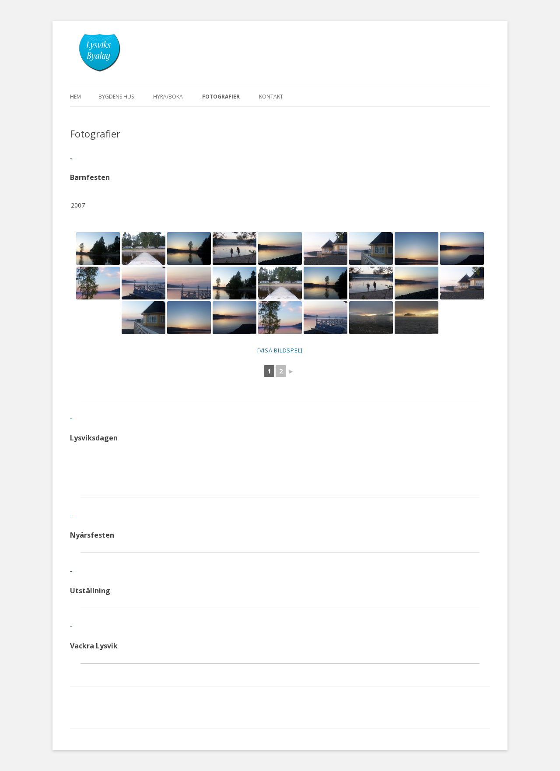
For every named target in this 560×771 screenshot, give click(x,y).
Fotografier (221, 96)
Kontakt (271, 96)
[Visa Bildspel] (280, 350)
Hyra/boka (168, 96)
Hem (75, 96)
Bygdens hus (116, 96)
